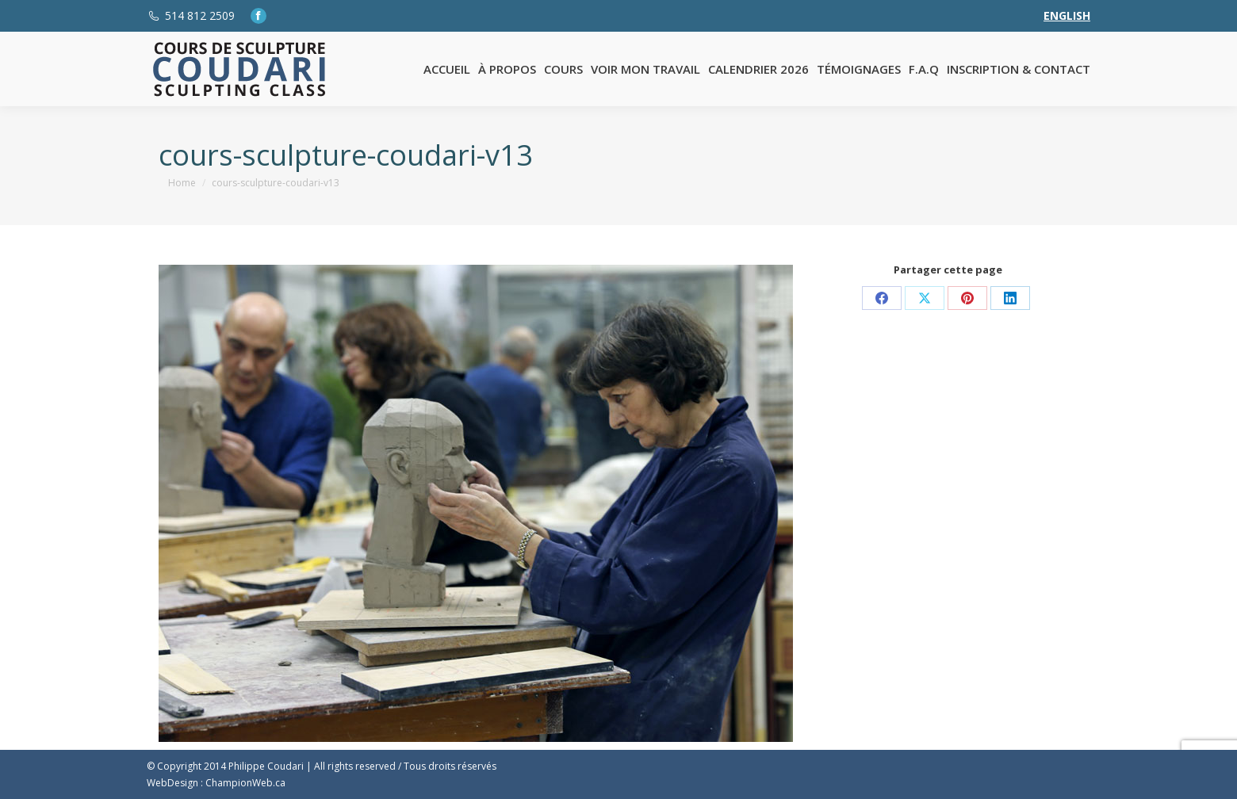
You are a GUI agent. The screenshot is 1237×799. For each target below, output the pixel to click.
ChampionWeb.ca (245, 782)
